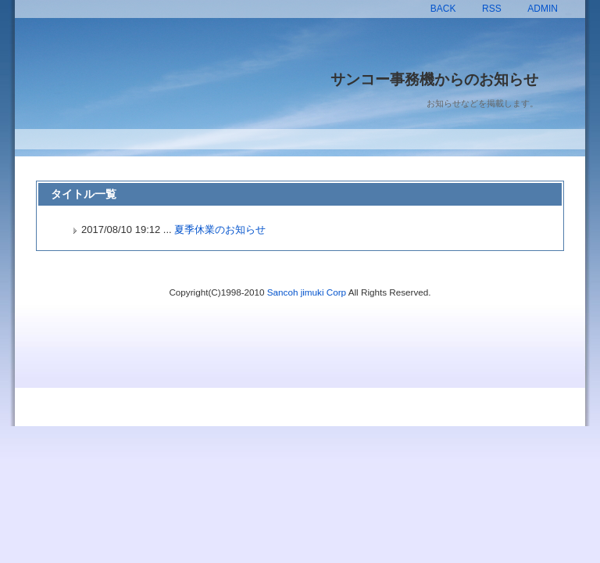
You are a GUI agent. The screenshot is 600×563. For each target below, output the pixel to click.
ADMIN (542, 8)
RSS (492, 8)
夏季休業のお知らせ (220, 229)
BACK (443, 8)
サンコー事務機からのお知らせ (434, 79)
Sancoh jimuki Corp (306, 292)
